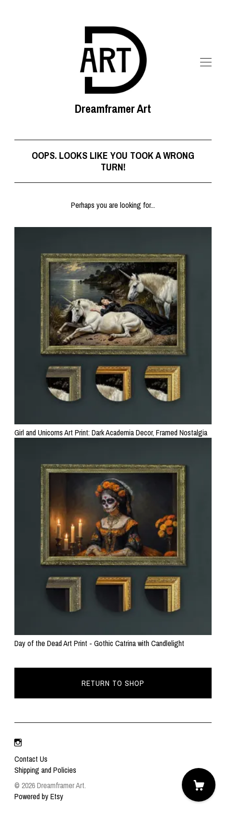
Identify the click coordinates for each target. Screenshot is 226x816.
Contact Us (31, 759)
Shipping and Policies (45, 770)
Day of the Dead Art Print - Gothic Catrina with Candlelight (113, 637)
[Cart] (198, 785)
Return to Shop (113, 683)
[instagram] (18, 742)
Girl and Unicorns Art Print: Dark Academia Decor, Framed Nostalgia (113, 426)
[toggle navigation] (206, 62)
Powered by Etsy (38, 796)
